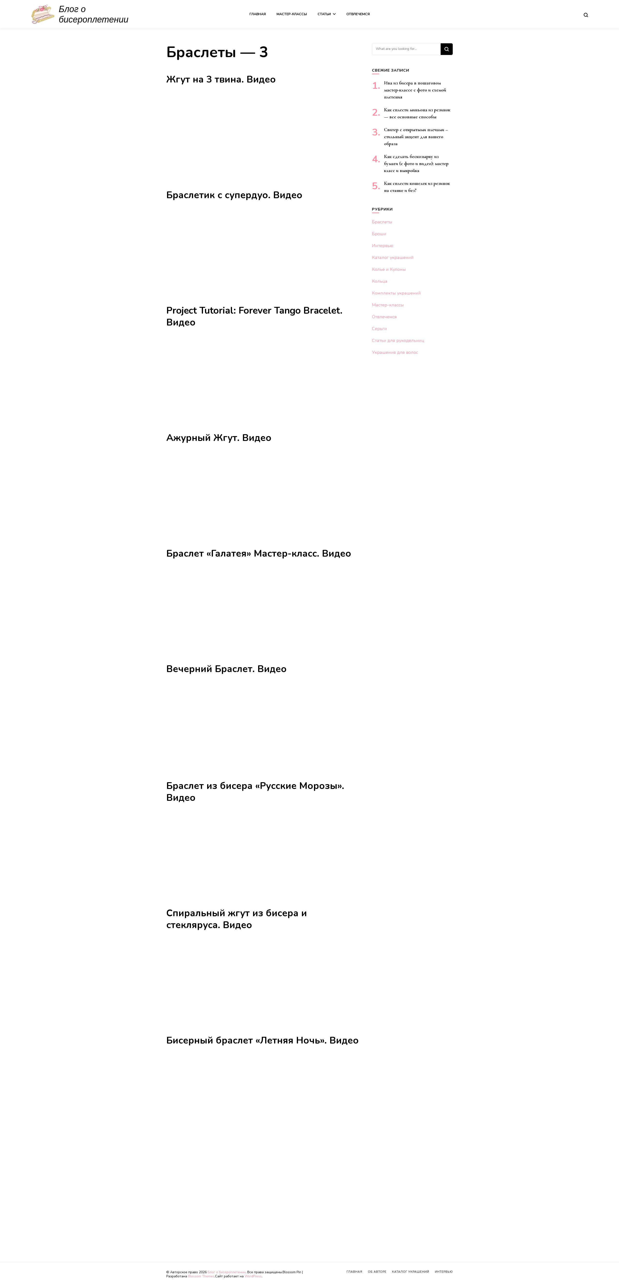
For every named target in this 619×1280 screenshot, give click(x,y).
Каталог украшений (393, 257)
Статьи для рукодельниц (398, 340)
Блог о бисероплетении (227, 1272)
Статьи (324, 14)
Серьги (379, 329)
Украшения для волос (395, 352)
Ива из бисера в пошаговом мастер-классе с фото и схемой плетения (415, 90)
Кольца (379, 281)
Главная (257, 14)
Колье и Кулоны (389, 269)
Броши (379, 234)
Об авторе (377, 1272)
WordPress (253, 1276)
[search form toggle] (586, 15)
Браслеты (382, 222)
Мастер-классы (292, 14)
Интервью (382, 246)
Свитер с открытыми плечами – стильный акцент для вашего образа (416, 137)
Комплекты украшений (396, 293)
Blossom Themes (201, 1276)
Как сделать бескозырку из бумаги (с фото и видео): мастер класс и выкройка (416, 164)
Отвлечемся (358, 14)
